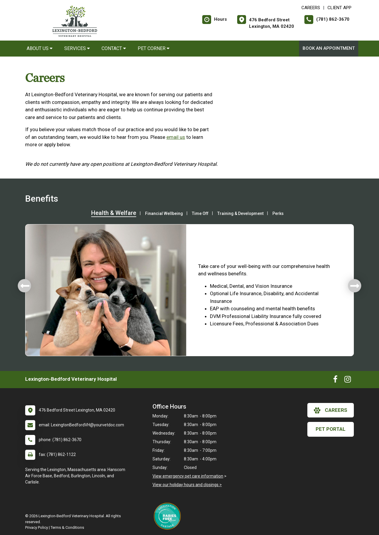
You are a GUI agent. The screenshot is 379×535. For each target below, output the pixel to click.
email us (175, 137)
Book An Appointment (329, 48)
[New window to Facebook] (335, 380)
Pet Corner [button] (153, 48)
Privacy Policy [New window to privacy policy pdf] (36, 527)
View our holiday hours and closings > (187, 484)
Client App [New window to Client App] (339, 7)
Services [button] (77, 48)
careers (330, 410)
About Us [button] (39, 48)
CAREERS (310, 7)
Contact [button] (114, 48)
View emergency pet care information (187, 476)
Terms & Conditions (67, 527)
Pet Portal (331, 429)
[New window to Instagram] (347, 380)
